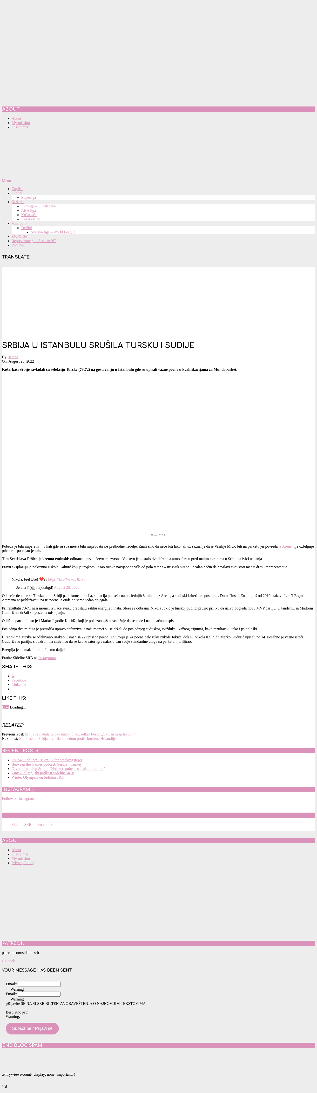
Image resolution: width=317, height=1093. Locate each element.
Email (11, 984)
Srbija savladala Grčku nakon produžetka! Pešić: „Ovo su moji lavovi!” (80, 734)
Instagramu (47, 658)
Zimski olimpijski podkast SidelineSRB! (43, 773)
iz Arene (285, 546)
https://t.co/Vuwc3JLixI (66, 579)
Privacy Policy (23, 863)
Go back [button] (8, 961)
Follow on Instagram (18, 798)
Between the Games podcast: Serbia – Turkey (47, 764)
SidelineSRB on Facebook (36, 815)
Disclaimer (20, 854)
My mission (21, 858)
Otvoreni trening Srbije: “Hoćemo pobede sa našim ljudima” (58, 769)
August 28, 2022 (67, 587)
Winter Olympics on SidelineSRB (38, 777)
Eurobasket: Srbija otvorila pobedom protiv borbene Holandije (67, 738)
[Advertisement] (158, 300)
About (16, 850)
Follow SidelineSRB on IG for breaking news (47, 760)
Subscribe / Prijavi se (32, 1028)
